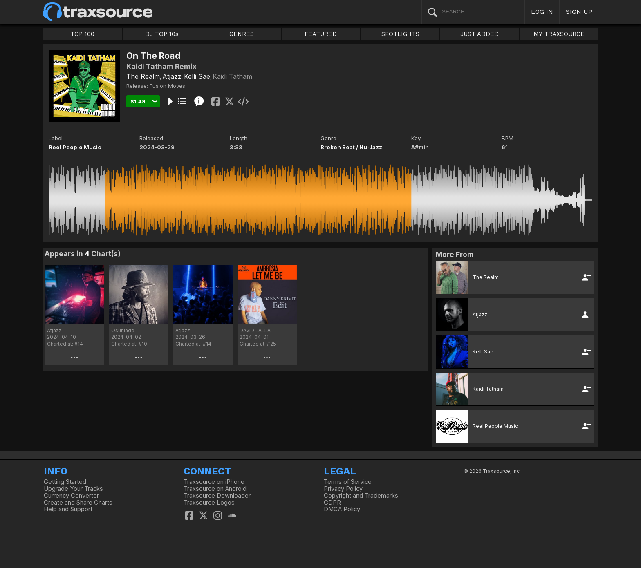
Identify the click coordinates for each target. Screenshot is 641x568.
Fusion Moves (167, 86)
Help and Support (68, 509)
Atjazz (172, 76)
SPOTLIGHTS (400, 34)
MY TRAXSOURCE (559, 34)
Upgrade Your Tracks (73, 488)
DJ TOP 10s (162, 34)
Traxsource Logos (209, 502)
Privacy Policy (343, 488)
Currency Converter (71, 495)
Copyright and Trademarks (361, 495)
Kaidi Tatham (232, 76)
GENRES (241, 34)
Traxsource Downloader (217, 495)
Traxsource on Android (215, 488)
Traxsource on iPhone (214, 481)
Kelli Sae (197, 76)
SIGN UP (579, 12)
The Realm (143, 76)
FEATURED (321, 34)
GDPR (332, 502)
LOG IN (542, 12)
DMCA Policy (342, 509)
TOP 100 (82, 34)
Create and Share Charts (78, 502)
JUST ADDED (479, 34)
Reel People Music (75, 147)
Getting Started (65, 481)
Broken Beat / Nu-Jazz (351, 147)
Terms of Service (348, 481)
